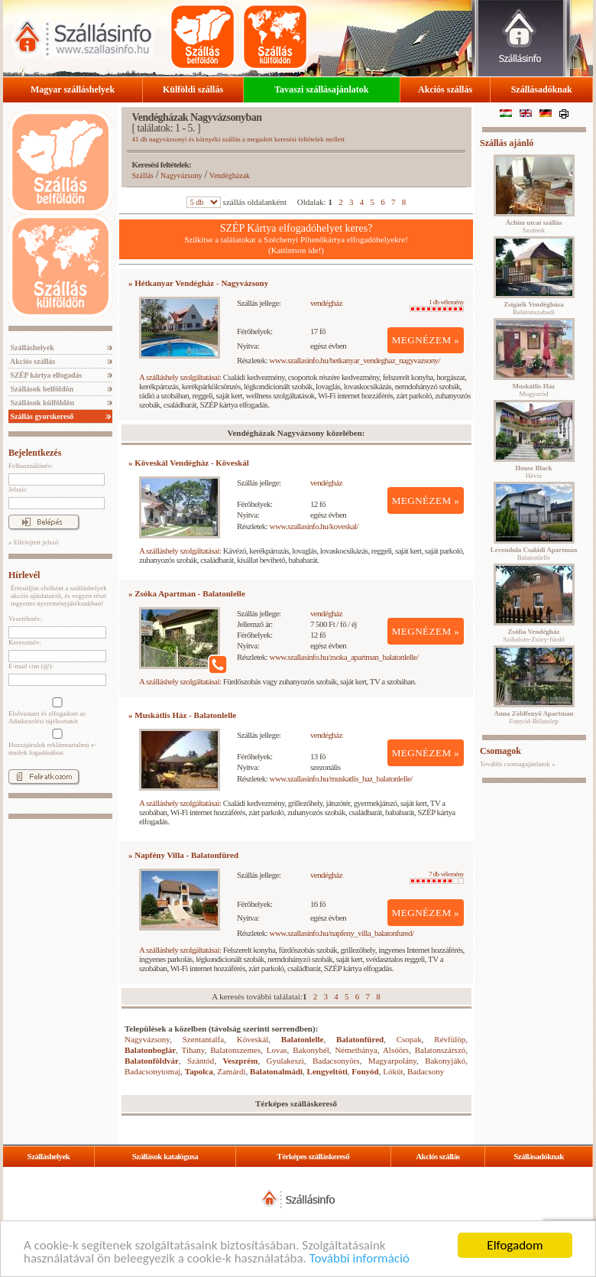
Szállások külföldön (41, 402)
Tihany (193, 1049)
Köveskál (253, 1039)
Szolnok (534, 226)
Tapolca (199, 1071)
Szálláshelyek (31, 347)
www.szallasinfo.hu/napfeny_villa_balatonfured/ (342, 932)
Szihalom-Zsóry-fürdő (533, 635)
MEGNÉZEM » (426, 340)
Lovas (277, 1049)
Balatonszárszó (440, 1049)
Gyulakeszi (284, 1060)
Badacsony (425, 1071)
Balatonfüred (360, 1039)
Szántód (200, 1060)
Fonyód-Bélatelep (533, 717)
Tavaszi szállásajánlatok (321, 89)
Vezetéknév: (25, 618)
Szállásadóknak (541, 89)
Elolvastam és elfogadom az (55, 711)
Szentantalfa (203, 1039)
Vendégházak (229, 175)
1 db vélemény (437, 305)
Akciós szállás (445, 89)
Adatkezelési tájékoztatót (43, 721)
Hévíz (533, 471)
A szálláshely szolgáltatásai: (180, 377)
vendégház (326, 302)
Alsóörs (396, 1049)
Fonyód (364, 1071)
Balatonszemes (235, 1049)
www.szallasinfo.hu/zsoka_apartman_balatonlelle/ (344, 656)
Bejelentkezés (34, 452)
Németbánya (356, 1049)
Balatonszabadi (533, 308)
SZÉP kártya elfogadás (45, 375)
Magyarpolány (392, 1060)
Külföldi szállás (193, 89)
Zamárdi (231, 1071)
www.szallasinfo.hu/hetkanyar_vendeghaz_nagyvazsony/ (355, 360)
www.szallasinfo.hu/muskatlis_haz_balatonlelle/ (341, 778)
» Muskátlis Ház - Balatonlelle (182, 715)
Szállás (143, 175)
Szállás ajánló (506, 143)
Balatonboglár (150, 1049)
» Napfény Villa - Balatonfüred (183, 854)
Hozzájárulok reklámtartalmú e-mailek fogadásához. (55, 742)
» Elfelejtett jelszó (33, 542)
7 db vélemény (437, 877)
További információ (359, 1259)
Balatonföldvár (152, 1060)
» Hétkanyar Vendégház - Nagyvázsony (198, 283)
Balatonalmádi (276, 1071)
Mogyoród (534, 390)
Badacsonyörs (336, 1060)
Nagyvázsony (181, 175)
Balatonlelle (302, 1039)
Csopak (409, 1039)
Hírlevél (24, 575)
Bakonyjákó (445, 1060)
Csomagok (500, 751)
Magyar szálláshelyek (73, 89)
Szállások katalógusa (165, 1156)
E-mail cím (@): (30, 666)
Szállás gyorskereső (40, 416)
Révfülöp (449, 1039)
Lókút (393, 1071)
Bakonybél (311, 1049)
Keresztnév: (24, 642)
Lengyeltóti (327, 1071)
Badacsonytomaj (152, 1071)
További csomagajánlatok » (518, 764)
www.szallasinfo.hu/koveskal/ (314, 526)
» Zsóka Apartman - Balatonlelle (186, 593)
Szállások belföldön (40, 389)
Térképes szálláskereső (313, 1156)
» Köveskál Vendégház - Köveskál (188, 462)
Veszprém (240, 1060)
